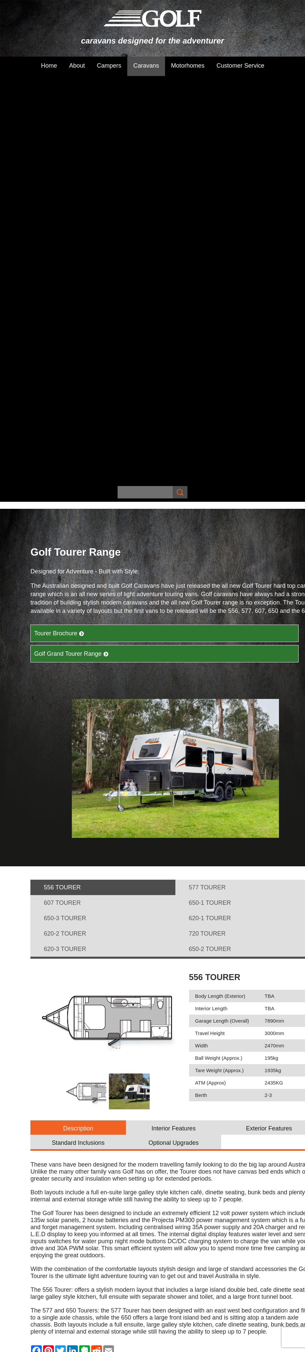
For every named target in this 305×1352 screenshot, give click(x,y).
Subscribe (95, 1078)
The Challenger (246, 1081)
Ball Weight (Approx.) (218, 651)
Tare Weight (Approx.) (219, 663)
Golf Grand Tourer (176, 1106)
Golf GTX (166, 1115)
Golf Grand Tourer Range (71, 247)
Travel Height (210, 626)
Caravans (146, 65)
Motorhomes (187, 65)
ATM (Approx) (210, 676)
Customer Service (240, 65)
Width (201, 639)
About (77, 65)
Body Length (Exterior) (220, 589)
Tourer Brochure (59, 226)
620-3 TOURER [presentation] (65, 542)
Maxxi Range (171, 1090)
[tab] (102, 480)
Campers (109, 65)
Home (49, 65)
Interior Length (211, 602)
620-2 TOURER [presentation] (65, 527)
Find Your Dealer (175, 999)
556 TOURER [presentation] (62, 480)
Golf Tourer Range (177, 1098)
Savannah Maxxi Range (183, 1081)
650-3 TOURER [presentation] (65, 511)
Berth (201, 688)
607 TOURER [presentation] (62, 496)
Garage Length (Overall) (222, 614)
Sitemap (57, 1185)
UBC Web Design (230, 1185)
